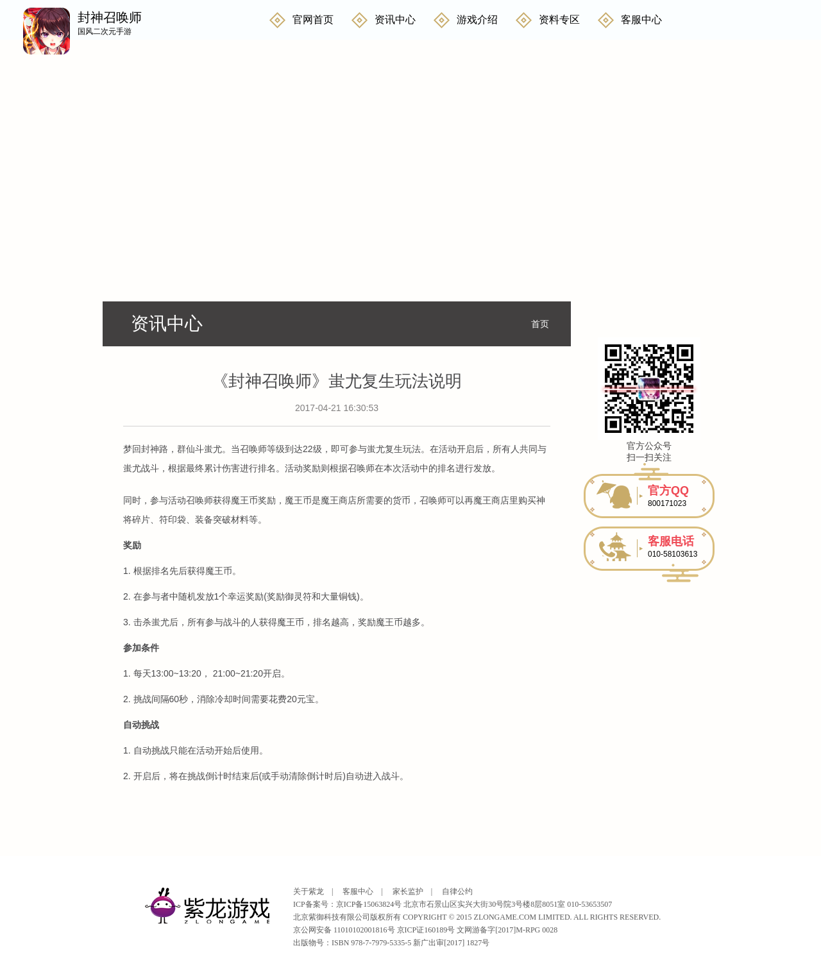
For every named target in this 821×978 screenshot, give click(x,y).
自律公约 (457, 891)
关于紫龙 (308, 891)
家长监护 (408, 891)
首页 (540, 324)
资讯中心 (395, 19)
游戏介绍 (477, 19)
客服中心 (641, 19)
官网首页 (313, 19)
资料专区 (559, 19)
